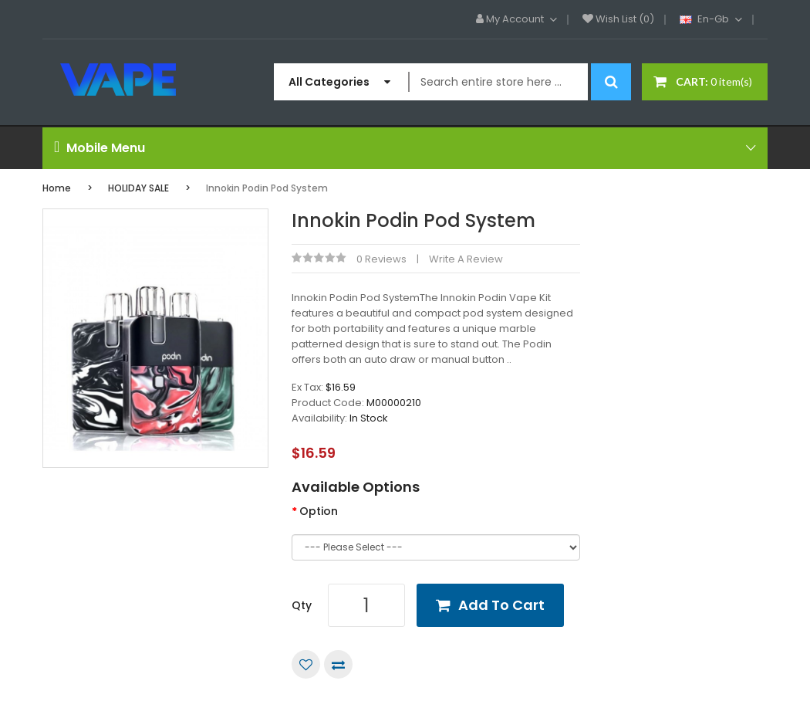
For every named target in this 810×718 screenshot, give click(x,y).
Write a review (466, 259)
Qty (302, 605)
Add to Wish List (306, 664)
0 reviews (381, 259)
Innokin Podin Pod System (267, 188)
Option (318, 511)
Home (56, 188)
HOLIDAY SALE (138, 188)
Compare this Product (338, 664)
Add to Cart (501, 605)
